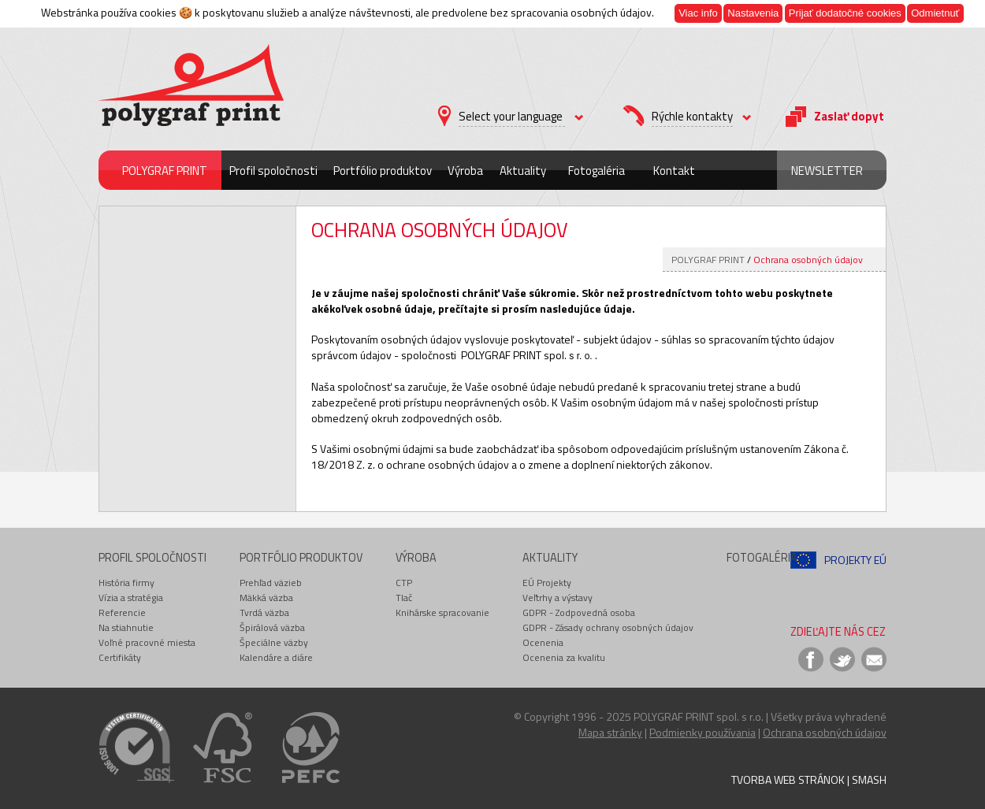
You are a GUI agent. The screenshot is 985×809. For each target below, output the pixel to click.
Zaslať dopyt (849, 116)
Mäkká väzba (266, 597)
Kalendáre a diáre (276, 657)
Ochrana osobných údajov (808, 259)
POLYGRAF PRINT (164, 170)
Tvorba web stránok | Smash (808, 779)
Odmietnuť (935, 13)
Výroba (465, 170)
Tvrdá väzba (264, 612)
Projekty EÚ (855, 559)
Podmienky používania (702, 732)
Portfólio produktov (382, 170)
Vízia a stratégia (130, 597)
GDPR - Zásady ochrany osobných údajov (607, 627)
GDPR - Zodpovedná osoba (578, 612)
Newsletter (827, 170)
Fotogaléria (596, 170)
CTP (404, 582)
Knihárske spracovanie (442, 612)
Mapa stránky (610, 732)
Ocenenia (542, 642)
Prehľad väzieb (271, 582)
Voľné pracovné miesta (146, 642)
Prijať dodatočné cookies (845, 13)
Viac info (698, 13)
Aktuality (523, 170)
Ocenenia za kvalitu (563, 657)
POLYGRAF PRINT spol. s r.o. (699, 716)
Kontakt (674, 170)
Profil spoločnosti (273, 170)
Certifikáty (119, 657)
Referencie (122, 612)
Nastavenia (753, 13)
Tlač (404, 597)
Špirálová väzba (272, 627)
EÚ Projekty (546, 582)
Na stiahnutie (126, 627)
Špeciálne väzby (274, 642)
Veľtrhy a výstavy (557, 597)
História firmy (126, 582)
